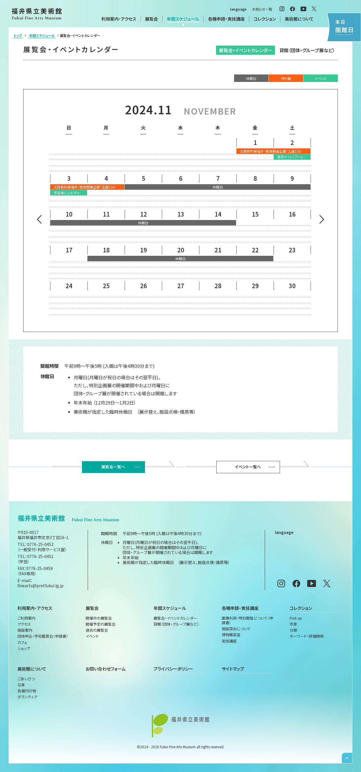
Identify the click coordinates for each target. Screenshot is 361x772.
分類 (293, 630)
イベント (92, 636)
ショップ (23, 648)
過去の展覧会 (97, 630)
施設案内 (24, 630)
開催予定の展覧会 (100, 624)
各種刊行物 (26, 691)
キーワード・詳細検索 (307, 636)
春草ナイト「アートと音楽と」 (294, 156)
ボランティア (27, 697)
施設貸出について (236, 628)
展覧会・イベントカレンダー (245, 50)
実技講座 (229, 641)
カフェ (22, 642)
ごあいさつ (26, 679)
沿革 (21, 685)
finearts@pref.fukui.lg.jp (40, 585)
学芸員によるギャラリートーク (70, 192)
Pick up (296, 618)
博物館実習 (231, 634)
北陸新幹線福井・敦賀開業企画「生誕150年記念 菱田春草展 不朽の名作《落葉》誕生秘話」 (275, 151)
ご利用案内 (26, 618)
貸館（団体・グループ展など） (307, 50)
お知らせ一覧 (262, 9)
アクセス (24, 624)
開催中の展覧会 (99, 618)
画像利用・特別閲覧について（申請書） (247, 620)
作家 (293, 624)
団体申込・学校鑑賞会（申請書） (42, 636)
